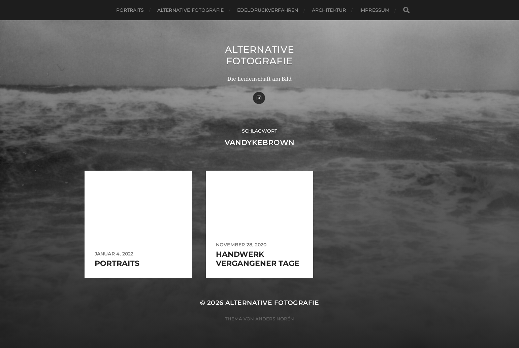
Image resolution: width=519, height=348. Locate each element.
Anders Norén (274, 318)
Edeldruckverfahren (267, 10)
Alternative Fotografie (190, 10)
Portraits (130, 10)
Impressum (374, 10)
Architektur (329, 10)
